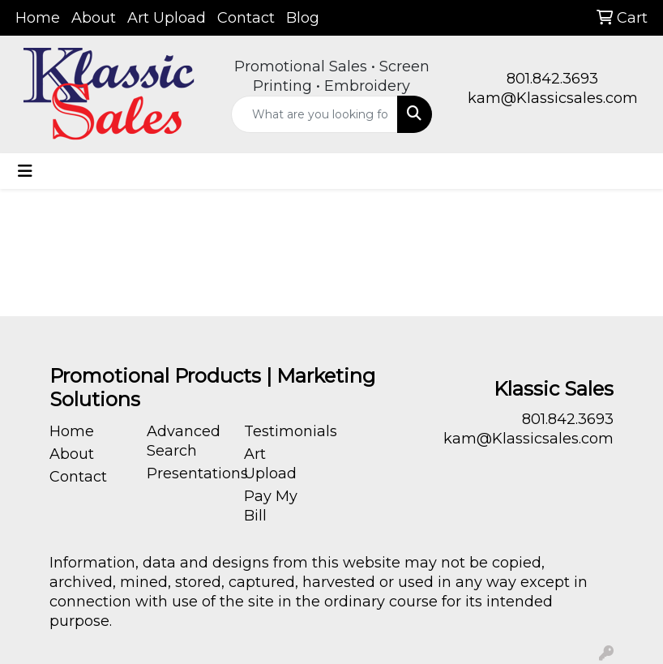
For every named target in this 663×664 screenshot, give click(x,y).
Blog (302, 18)
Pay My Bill (270, 506)
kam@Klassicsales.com (553, 98)
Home (37, 18)
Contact (246, 18)
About (93, 18)
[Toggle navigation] (25, 171)
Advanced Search (183, 441)
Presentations (186, 473)
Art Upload (166, 18)
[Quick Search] (315, 114)
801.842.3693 (552, 79)
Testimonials (283, 431)
